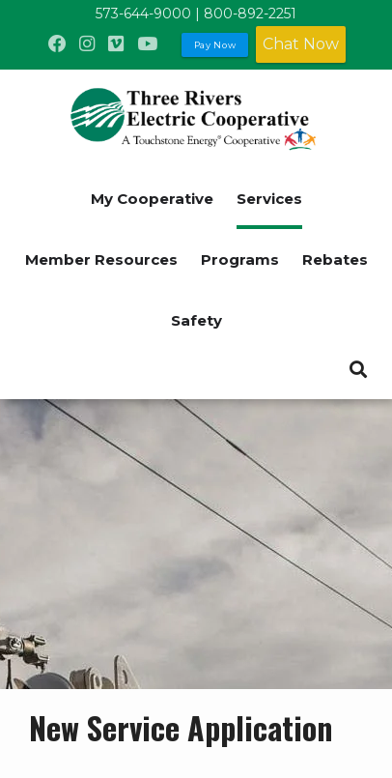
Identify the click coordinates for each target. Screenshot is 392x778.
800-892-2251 (250, 13)
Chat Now (301, 44)
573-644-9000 (143, 13)
